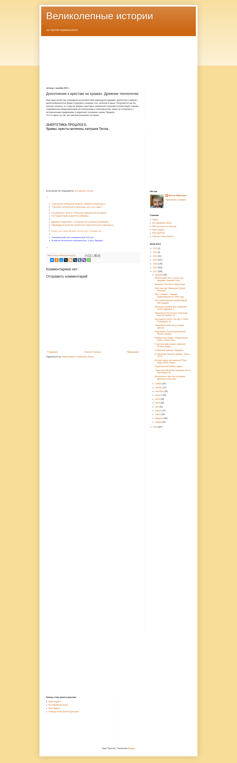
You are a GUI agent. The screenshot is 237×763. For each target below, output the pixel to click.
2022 (155, 252)
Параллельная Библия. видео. (169, 366)
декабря (159, 275)
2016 (155, 427)
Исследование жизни (58, 705)
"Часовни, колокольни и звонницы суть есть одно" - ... (79, 207)
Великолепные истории (99, 15)
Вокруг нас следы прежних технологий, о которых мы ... (78, 231)
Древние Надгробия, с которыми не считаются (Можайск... (81, 222)
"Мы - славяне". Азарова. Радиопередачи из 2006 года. (169, 295)
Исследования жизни (161, 223)
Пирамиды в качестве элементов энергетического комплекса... (83, 225)
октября (159, 387)
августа (159, 395)
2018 (155, 267)
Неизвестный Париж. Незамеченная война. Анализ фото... (171, 339)
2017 (155, 271)
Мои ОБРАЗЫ (158, 233)
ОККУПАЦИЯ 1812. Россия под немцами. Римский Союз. (169, 279)
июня (157, 403)
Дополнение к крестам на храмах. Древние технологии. (170, 377)
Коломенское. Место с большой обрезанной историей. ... (80, 213)
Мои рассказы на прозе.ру (164, 226)
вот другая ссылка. (84, 191)
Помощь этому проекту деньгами (64, 711)
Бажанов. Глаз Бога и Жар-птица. (170, 284)
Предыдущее (133, 352)
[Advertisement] (118, 59)
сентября (159, 391)
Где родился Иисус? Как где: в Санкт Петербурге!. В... (171, 320)
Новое (155, 219)
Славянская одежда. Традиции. (169, 350)
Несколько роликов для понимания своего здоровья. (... (171, 308)
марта (158, 414)
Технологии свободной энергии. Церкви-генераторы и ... (80, 204)
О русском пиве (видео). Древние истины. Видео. (170, 345)
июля (157, 399)
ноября (158, 383)
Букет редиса (158, 230)
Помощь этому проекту (162, 236)
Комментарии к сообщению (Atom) (77, 357)
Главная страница (92, 352)
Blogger (131, 748)
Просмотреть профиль (175, 200)
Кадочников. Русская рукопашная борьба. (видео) (170, 332)
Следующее (52, 352)
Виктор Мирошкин (177, 195)
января (158, 422)
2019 (155, 264)
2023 (155, 248)
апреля (158, 410)
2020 (155, 260)
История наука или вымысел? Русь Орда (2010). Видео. (171, 361)
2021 (155, 256)
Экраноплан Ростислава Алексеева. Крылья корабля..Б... (171, 314)
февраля (159, 418)
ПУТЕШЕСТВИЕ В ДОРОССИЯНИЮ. (70, 216)
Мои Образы (54, 708)
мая (157, 407)
